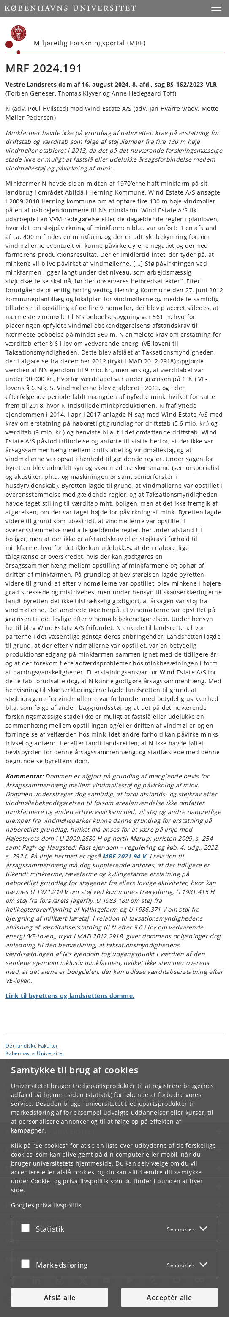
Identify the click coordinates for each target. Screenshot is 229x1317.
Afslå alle (60, 1297)
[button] (216, 7)
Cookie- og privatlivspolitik (69, 1181)
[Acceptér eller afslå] (27, 1227)
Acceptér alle (169, 1297)
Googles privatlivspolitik (46, 1205)
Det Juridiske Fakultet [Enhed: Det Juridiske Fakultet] (31, 1045)
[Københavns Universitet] (16, 39)
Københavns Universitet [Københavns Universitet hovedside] (34, 1053)
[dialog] (114, 1188)
